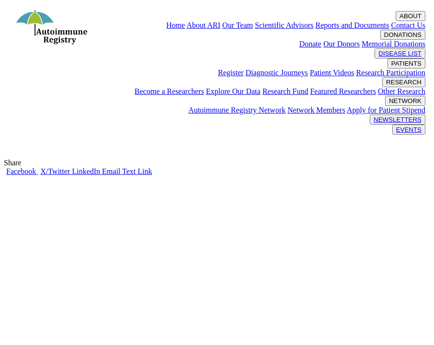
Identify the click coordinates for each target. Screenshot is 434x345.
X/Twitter (56, 171)
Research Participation (390, 73)
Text (130, 171)
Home (175, 25)
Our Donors (341, 44)
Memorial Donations (393, 44)
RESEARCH (404, 82)
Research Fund (285, 91)
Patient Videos (332, 73)
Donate (310, 44)
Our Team (238, 25)
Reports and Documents (352, 25)
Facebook (22, 171)
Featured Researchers (343, 91)
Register (231, 73)
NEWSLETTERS (398, 119)
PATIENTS (406, 63)
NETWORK (405, 100)
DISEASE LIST (400, 53)
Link (145, 171)
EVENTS (409, 129)
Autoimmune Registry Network (237, 110)
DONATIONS (403, 34)
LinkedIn (87, 171)
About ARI (204, 25)
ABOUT (410, 16)
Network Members (316, 110)
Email (112, 171)
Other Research (401, 91)
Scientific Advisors (284, 25)
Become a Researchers (169, 91)
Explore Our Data (233, 91)
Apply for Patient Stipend (386, 110)
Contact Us (408, 25)
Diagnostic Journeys (277, 73)
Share (14, 163)
